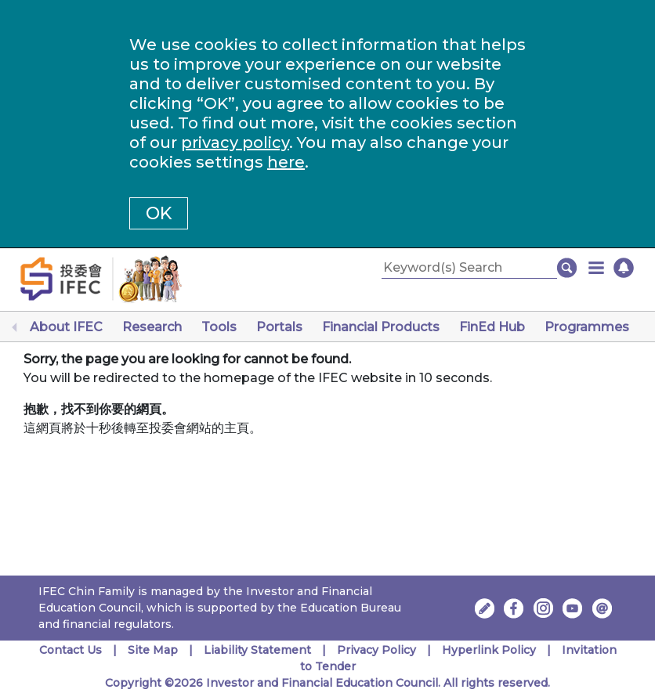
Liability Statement (257, 650)
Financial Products (381, 326)
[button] (596, 267)
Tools (219, 326)
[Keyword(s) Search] (469, 268)
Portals (279, 326)
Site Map (153, 650)
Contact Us (70, 650)
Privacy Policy (376, 650)
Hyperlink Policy (489, 650)
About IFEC (66, 326)
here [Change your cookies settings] (286, 162)
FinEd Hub (492, 326)
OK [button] (159, 213)
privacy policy (235, 142)
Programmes (587, 326)
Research (152, 326)
